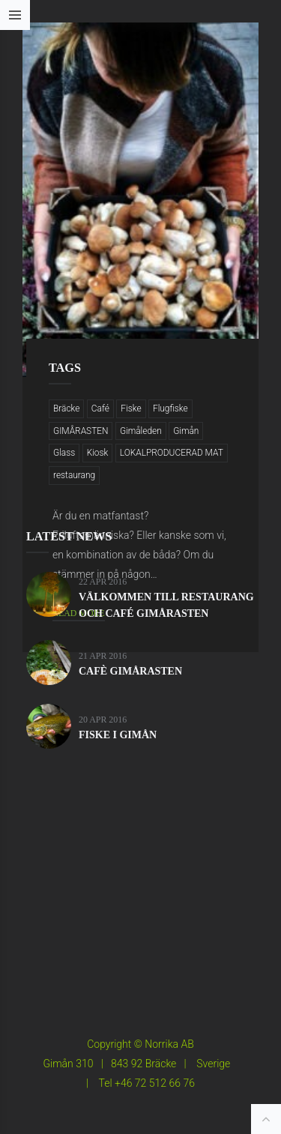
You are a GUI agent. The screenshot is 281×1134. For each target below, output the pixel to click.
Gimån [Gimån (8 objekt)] (186, 431)
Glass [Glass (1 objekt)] (64, 452)
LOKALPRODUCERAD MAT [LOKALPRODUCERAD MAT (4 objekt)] (171, 452)
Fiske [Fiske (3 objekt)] (131, 408)
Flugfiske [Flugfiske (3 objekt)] (170, 408)
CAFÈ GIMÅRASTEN (130, 671)
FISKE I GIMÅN (118, 735)
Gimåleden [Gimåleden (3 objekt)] (141, 431)
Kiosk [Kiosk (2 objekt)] (98, 452)
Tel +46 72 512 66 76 (147, 1083)
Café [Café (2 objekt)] (100, 408)
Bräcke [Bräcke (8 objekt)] (66, 408)
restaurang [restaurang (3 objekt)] (74, 475)
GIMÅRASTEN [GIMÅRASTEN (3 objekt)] (80, 431)
